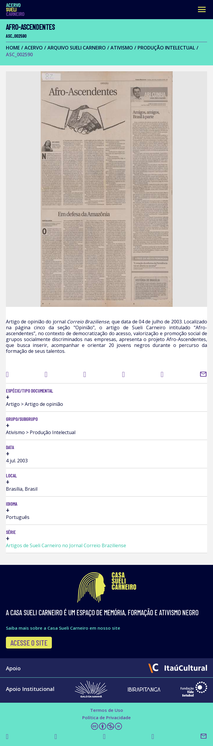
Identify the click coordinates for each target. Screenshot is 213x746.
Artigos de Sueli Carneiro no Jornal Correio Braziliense (66, 545)
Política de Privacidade (106, 717)
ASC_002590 (19, 54)
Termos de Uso (106, 710)
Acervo (33, 47)
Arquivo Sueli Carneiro (76, 47)
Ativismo (121, 47)
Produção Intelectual (166, 47)
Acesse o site (28, 642)
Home (13, 47)
